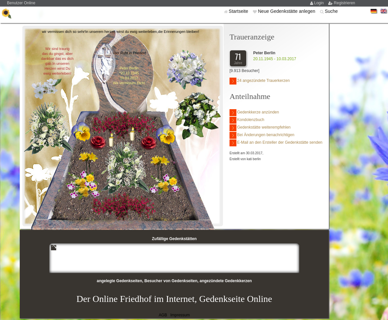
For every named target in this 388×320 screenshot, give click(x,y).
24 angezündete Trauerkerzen (260, 81)
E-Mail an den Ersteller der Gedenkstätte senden (276, 142)
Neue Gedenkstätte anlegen (287, 11)
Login (319, 3)
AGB (163, 315)
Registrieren (344, 3)
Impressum (180, 315)
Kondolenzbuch (247, 120)
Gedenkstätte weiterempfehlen (260, 127)
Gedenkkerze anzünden (254, 112)
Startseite (239, 11)
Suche (331, 11)
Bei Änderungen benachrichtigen (262, 135)
